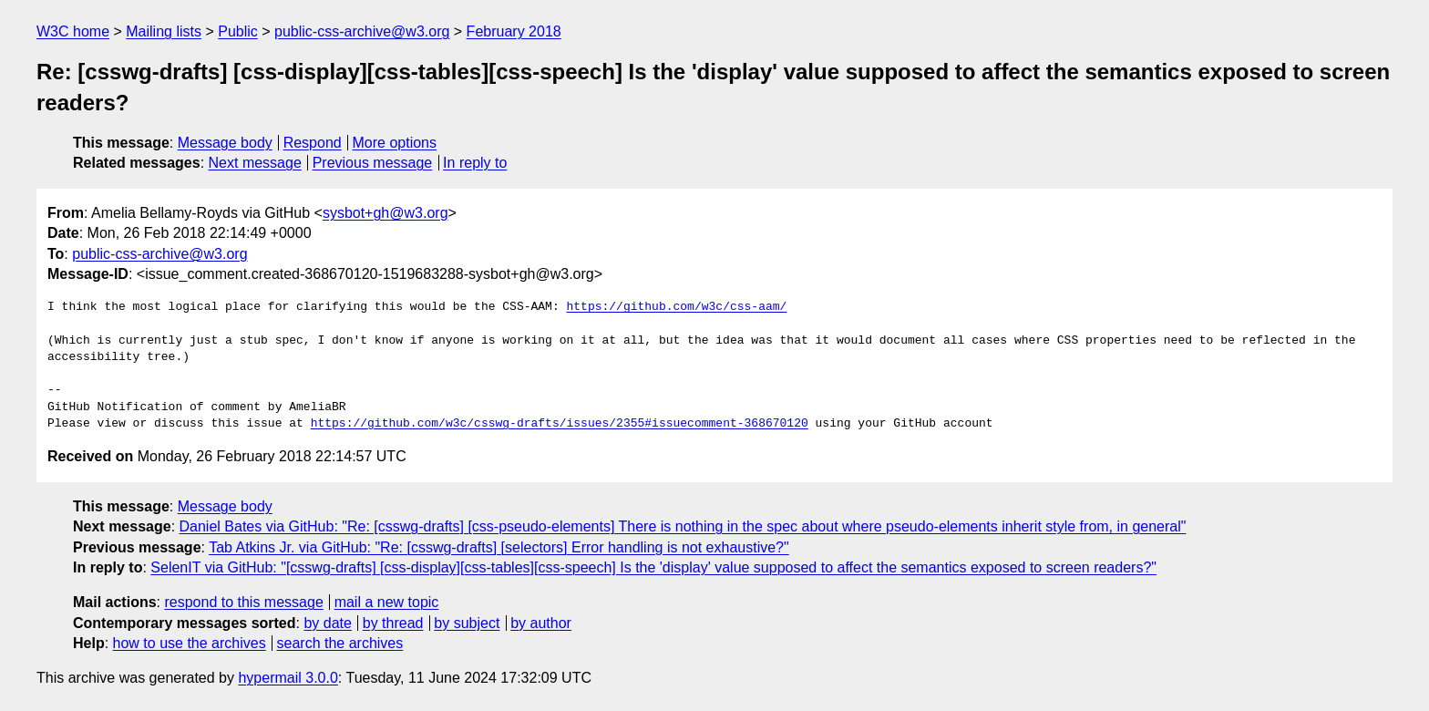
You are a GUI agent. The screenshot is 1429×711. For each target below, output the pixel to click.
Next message (255, 162)
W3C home (72, 31)
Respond (312, 142)
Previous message (373, 162)
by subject (466, 623)
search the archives (340, 643)
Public (238, 31)
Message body (225, 142)
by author (540, 623)
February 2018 (514, 31)
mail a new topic (386, 602)
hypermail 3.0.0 (287, 677)
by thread (393, 623)
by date (327, 623)
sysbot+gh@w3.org (385, 213)
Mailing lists (163, 31)
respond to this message (243, 602)
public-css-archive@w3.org (361, 31)
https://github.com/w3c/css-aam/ (676, 307)
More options (395, 142)
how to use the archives (189, 643)
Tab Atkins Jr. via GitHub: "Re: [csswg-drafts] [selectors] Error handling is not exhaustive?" (499, 547)
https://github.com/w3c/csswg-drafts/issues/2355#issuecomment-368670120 (559, 424)
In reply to (475, 162)
